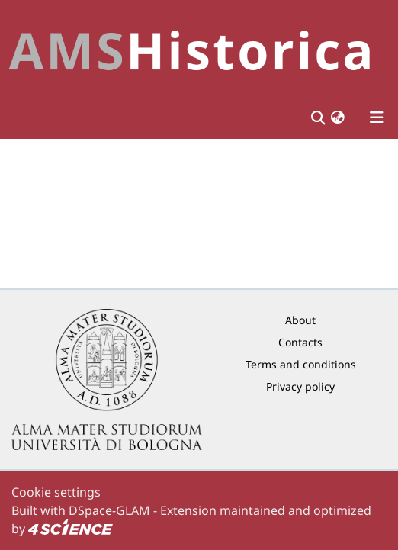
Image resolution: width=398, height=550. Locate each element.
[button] (337, 117)
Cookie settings (56, 492)
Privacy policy (300, 386)
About (300, 320)
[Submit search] (317, 117)
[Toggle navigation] (376, 117)
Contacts (300, 342)
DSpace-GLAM (109, 510)
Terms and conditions (301, 364)
